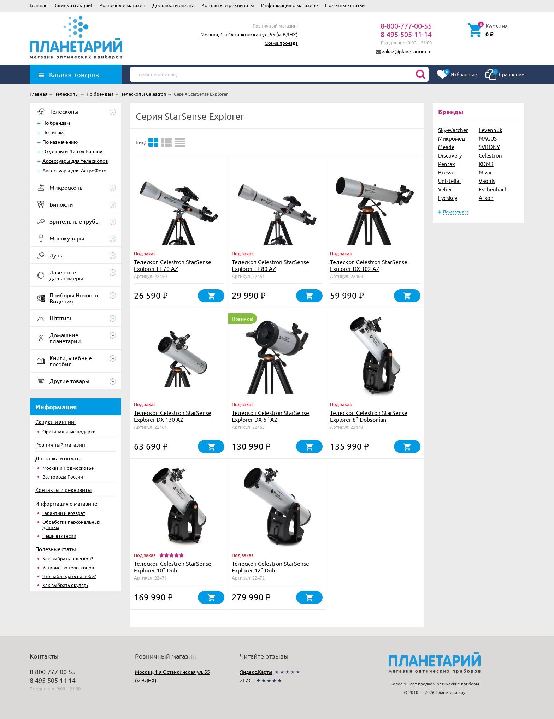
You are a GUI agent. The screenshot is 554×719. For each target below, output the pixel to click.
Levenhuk (490, 129)
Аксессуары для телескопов (75, 161)
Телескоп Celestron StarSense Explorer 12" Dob (270, 567)
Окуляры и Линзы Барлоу (72, 151)
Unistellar (449, 180)
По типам (53, 132)
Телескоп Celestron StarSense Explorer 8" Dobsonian (368, 416)
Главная (39, 5)
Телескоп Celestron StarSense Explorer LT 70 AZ (172, 265)
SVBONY (489, 146)
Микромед (451, 138)
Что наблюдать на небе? (69, 576)
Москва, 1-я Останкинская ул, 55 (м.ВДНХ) (249, 34)
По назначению (60, 141)
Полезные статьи (345, 5)
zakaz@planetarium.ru (407, 51)
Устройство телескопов (68, 567)
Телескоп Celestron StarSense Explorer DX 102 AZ (368, 265)
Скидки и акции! (73, 5)
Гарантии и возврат (63, 513)
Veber (445, 189)
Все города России (62, 477)
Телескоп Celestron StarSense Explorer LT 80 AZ (270, 265)
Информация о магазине (289, 5)
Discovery (450, 155)
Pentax (446, 163)
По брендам (56, 122)
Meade (446, 146)
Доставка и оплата (173, 5)
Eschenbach (493, 189)
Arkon (486, 197)
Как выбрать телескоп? (67, 558)
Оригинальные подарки (69, 431)
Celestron (490, 155)
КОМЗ (486, 163)
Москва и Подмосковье (68, 468)
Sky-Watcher (453, 129)
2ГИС (246, 680)
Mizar (485, 172)
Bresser (447, 172)
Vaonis (487, 180)
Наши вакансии (59, 536)
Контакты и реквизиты (227, 5)
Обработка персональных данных (71, 524)
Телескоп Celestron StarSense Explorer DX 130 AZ (172, 416)
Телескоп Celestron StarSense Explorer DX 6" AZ (270, 416)
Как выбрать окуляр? (65, 585)
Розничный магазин (122, 5)
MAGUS (488, 138)
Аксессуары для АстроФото (74, 170)
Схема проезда (281, 43)
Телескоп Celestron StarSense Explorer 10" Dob (172, 567)
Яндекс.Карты (256, 672)
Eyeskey (447, 197)
